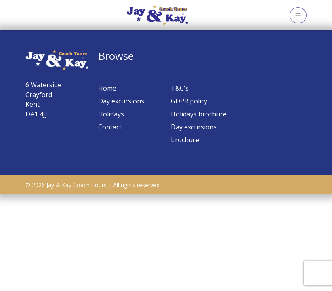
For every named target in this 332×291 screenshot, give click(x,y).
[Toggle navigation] (298, 15)
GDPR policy (189, 101)
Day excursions (121, 101)
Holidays (111, 114)
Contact (110, 126)
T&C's (180, 88)
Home (107, 88)
